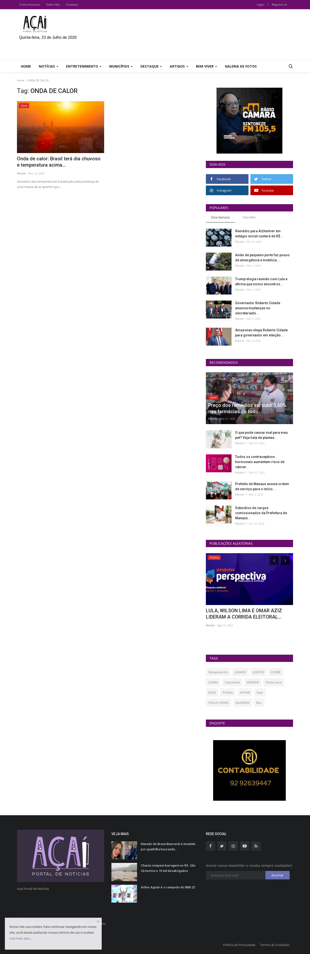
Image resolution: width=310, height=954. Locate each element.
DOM (212, 692)
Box (259, 702)
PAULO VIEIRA (218, 702)
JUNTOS (258, 672)
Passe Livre (274, 682)
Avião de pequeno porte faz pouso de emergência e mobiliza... (262, 257)
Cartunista (232, 682)
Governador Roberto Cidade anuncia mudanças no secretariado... (257, 308)
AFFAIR (245, 692)
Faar (260, 692)
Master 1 (241, 443)
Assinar (277, 875)
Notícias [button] (48, 66)
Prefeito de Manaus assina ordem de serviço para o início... (262, 486)
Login (260, 4)
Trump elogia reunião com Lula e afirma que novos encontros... (261, 281)
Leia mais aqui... (20, 938)
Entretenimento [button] (83, 66)
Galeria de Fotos (241, 66)
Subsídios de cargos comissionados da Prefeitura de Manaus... (261, 513)
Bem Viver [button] (206, 66)
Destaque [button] (151, 66)
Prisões (228, 692)
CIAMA (213, 682)
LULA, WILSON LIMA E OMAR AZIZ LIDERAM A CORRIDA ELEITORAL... (244, 614)
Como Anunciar (29, 4)
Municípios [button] (121, 66)
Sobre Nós (53, 4)
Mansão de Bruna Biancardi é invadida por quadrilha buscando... (168, 846)
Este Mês (249, 217)
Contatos (72, 4)
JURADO (240, 672)
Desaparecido (218, 672)
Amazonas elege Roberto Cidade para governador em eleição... (261, 332)
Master (21, 173)
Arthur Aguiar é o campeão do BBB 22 (168, 887)
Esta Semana (220, 217)
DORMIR (253, 682)
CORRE (276, 672)
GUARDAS (242, 702)
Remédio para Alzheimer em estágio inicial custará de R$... (259, 233)
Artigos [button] (179, 66)
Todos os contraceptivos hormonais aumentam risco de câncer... (260, 462)
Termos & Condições (274, 945)
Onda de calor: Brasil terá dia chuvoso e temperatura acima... (59, 162)
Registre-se (279, 4)
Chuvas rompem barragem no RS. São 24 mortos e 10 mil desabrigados (168, 868)
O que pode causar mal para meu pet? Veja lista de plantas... (261, 435)
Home (26, 66)
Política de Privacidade (239, 945)
